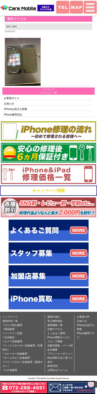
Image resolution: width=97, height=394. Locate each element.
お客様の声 (83, 316)
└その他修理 (10, 370)
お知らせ (9, 103)
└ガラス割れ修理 (12, 325)
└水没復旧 (8, 337)
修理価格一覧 (55, 325)
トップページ (10, 316)
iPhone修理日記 (13, 114)
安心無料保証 (55, 321)
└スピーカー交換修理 (15, 353)
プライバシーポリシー (60, 353)
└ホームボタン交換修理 (16, 357)
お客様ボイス (11, 98)
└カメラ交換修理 (12, 341)
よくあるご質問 (56, 333)
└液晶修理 (8, 329)
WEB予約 (52, 366)
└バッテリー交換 (12, 333)
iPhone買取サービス (58, 337)
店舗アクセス (55, 329)
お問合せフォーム (57, 370)
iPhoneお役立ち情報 (15, 109)
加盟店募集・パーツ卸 (60, 345)
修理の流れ (53, 316)
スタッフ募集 (55, 341)
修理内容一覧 (10, 321)
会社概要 (52, 349)
